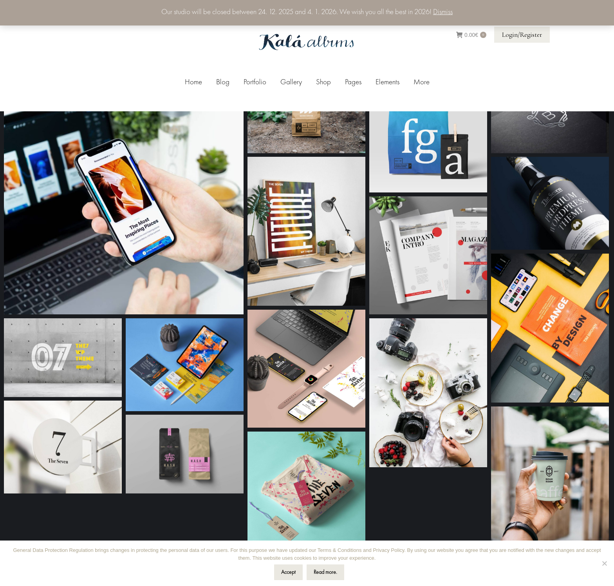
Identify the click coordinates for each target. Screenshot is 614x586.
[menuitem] (193, 82)
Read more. (325, 572)
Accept (288, 572)
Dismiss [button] (443, 12)
